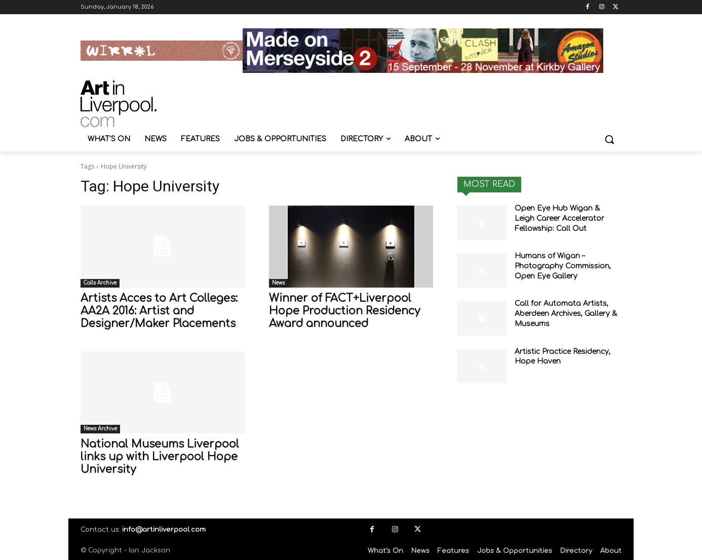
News (278, 283)
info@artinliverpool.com (164, 529)
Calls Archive (100, 283)
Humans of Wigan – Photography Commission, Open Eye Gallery (563, 265)
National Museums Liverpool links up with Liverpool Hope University (160, 456)
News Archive (100, 428)
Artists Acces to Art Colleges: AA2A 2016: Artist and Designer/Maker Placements (159, 311)
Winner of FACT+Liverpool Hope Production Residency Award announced (344, 311)
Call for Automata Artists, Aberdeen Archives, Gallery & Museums (566, 313)
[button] (609, 139)
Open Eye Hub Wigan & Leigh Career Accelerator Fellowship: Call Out (559, 218)
